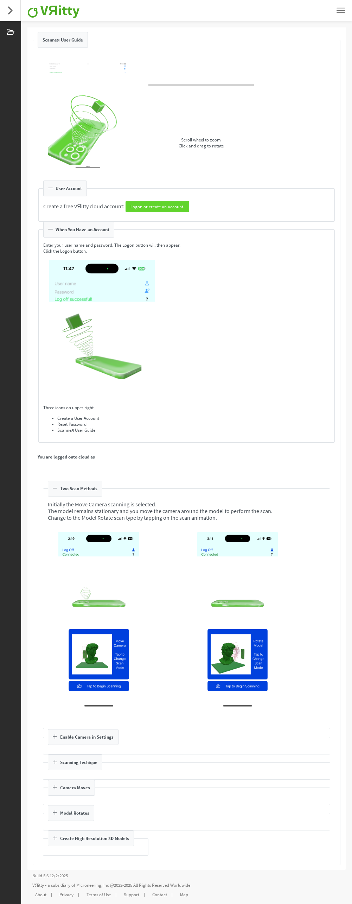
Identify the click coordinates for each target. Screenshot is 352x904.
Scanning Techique (75, 762)
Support (131, 895)
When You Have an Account (78, 230)
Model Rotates (71, 813)
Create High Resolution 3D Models (91, 838)
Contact (159, 895)
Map (184, 895)
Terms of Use (99, 895)
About (40, 895)
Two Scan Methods (75, 489)
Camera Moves (71, 788)
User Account (65, 188)
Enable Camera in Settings (83, 737)
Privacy (66, 895)
